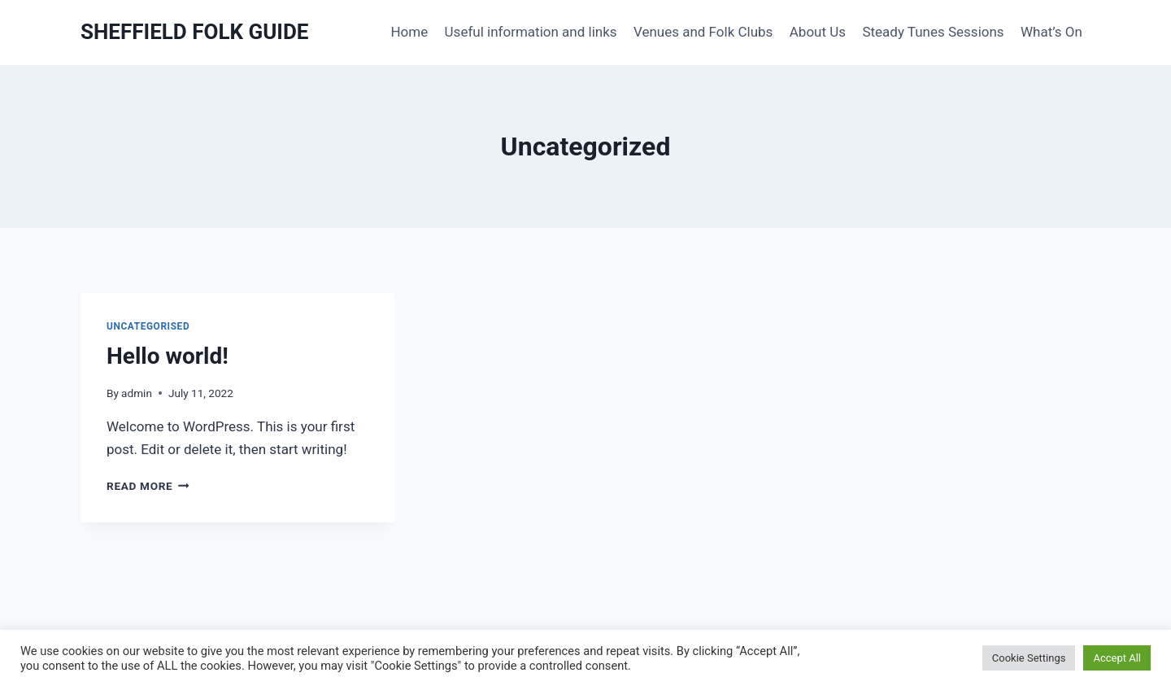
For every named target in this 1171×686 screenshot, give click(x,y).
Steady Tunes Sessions (932, 32)
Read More (148, 485)
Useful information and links (531, 32)
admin (136, 393)
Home (409, 32)
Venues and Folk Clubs (703, 32)
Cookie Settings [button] (1029, 658)
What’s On (1051, 32)
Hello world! (168, 356)
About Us (818, 32)
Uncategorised (148, 326)
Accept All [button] (1117, 658)
